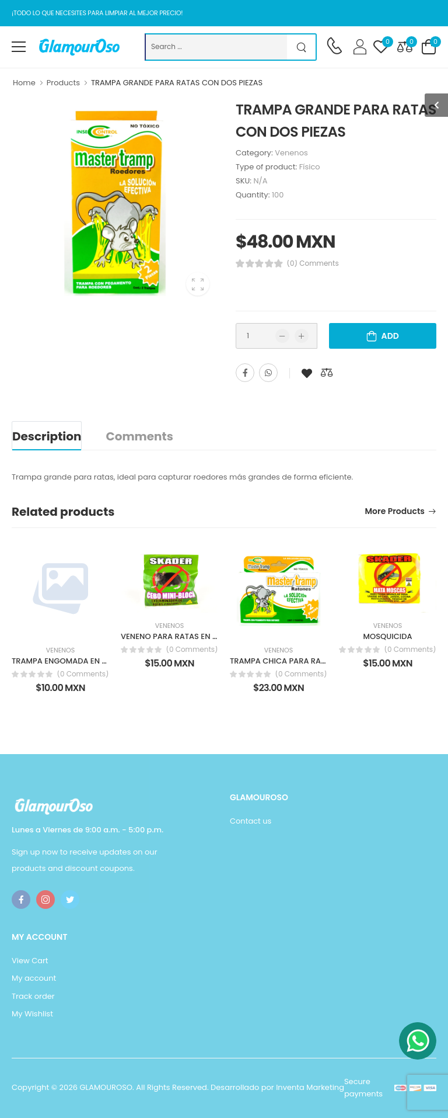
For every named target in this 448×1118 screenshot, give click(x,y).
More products (395, 512)
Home (24, 82)
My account (34, 978)
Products (63, 82)
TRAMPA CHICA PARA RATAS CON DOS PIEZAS (314, 660)
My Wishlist (32, 1013)
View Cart (30, 960)
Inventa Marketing (310, 1087)
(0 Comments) (82, 674)
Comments (139, 436)
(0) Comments (313, 263)
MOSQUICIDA (387, 636)
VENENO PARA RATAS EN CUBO (177, 636)
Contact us (250, 821)
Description (46, 436)
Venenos (291, 152)
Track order (33, 996)
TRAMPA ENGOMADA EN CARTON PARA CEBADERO (104, 660)
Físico (309, 166)
